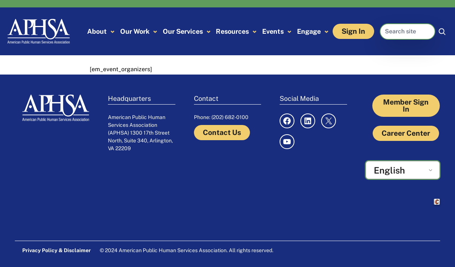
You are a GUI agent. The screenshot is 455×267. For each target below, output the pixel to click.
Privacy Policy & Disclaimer (56, 250)
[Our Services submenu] (209, 31)
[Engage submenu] (326, 31)
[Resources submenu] (255, 31)
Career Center (406, 133)
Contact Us (222, 132)
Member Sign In (406, 105)
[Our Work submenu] (155, 31)
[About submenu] (113, 31)
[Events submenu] (289, 31)
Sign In (353, 31)
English (389, 170)
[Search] (442, 31)
